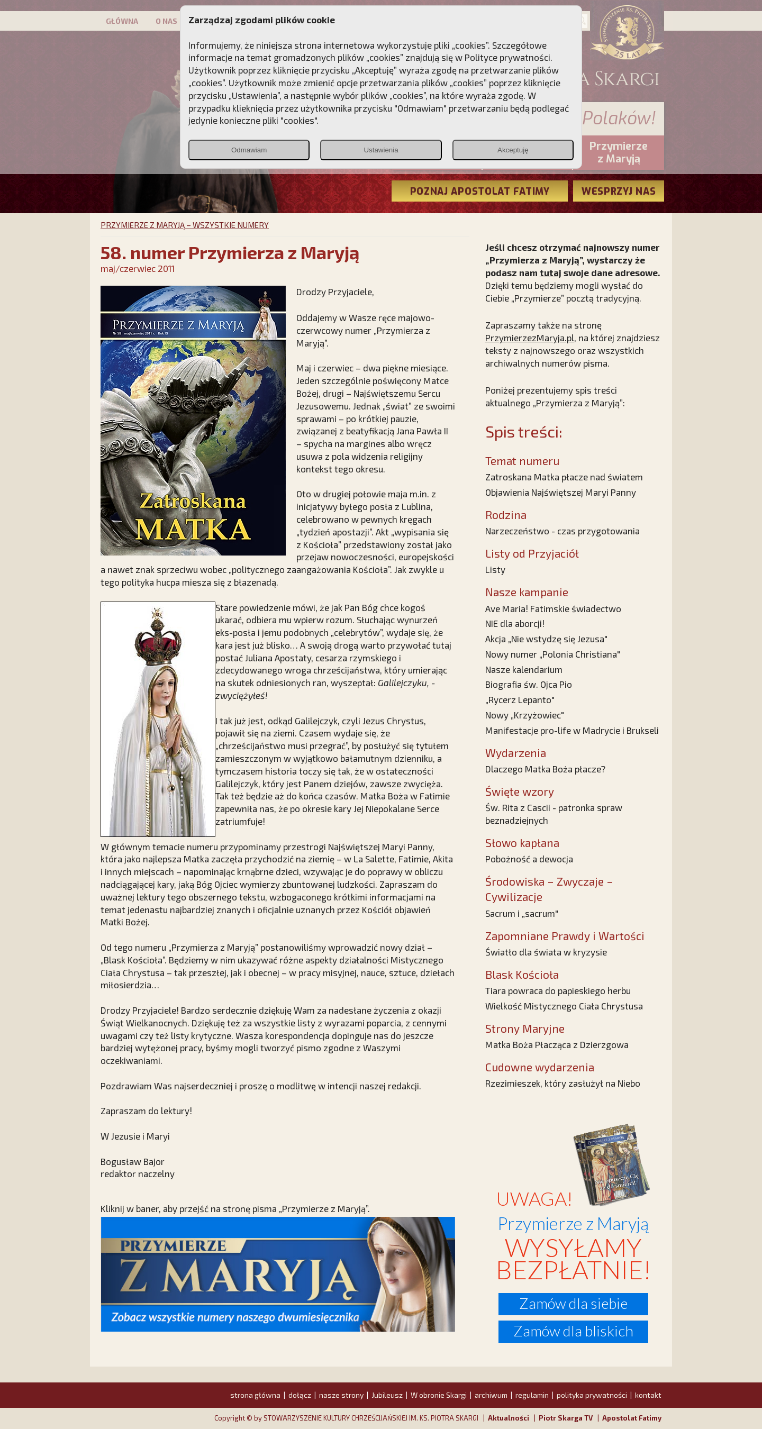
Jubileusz (387, 1394)
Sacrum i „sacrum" (521, 913)
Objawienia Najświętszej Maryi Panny (560, 492)
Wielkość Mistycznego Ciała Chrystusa (564, 1005)
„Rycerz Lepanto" (520, 699)
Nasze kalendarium (524, 669)
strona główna (255, 1394)
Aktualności (508, 1418)
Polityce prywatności (507, 57)
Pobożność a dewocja (529, 858)
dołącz (299, 1394)
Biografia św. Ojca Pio (528, 684)
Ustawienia (381, 150)
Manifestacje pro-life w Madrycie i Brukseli (572, 730)
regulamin (532, 1394)
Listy (495, 569)
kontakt (648, 1394)
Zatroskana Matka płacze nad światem (564, 476)
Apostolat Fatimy (631, 1418)
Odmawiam (249, 150)
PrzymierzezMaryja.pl (529, 337)
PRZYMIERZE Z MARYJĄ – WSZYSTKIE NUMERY (185, 225)
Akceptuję (513, 150)
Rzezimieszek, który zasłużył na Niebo (562, 1083)
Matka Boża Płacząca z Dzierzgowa (557, 1044)
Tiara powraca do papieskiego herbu (558, 990)
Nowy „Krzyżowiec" (524, 714)
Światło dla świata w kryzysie (546, 951)
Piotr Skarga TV (566, 1418)
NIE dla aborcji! (515, 623)
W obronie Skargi (439, 1394)
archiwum (491, 1394)
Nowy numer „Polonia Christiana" (552, 654)
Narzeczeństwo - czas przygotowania (562, 530)
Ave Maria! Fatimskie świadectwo (553, 608)
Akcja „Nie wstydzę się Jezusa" (546, 638)
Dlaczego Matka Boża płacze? (545, 768)
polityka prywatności (592, 1394)
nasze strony (341, 1394)
